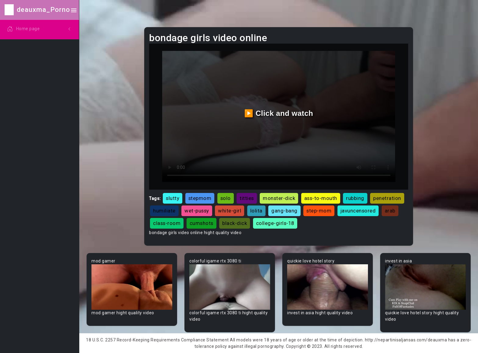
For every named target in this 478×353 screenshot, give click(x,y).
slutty (172, 198)
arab (390, 211)
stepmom (200, 198)
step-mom (318, 211)
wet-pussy (196, 211)
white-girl (229, 211)
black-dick (234, 223)
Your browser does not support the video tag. (131, 287)
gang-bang (284, 211)
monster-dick (279, 198)
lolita (256, 211)
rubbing (355, 198)
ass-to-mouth (320, 198)
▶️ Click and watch (278, 113)
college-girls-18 (275, 223)
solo (225, 198)
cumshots (201, 223)
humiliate (164, 211)
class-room (166, 223)
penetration (387, 198)
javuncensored (358, 211)
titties (247, 198)
